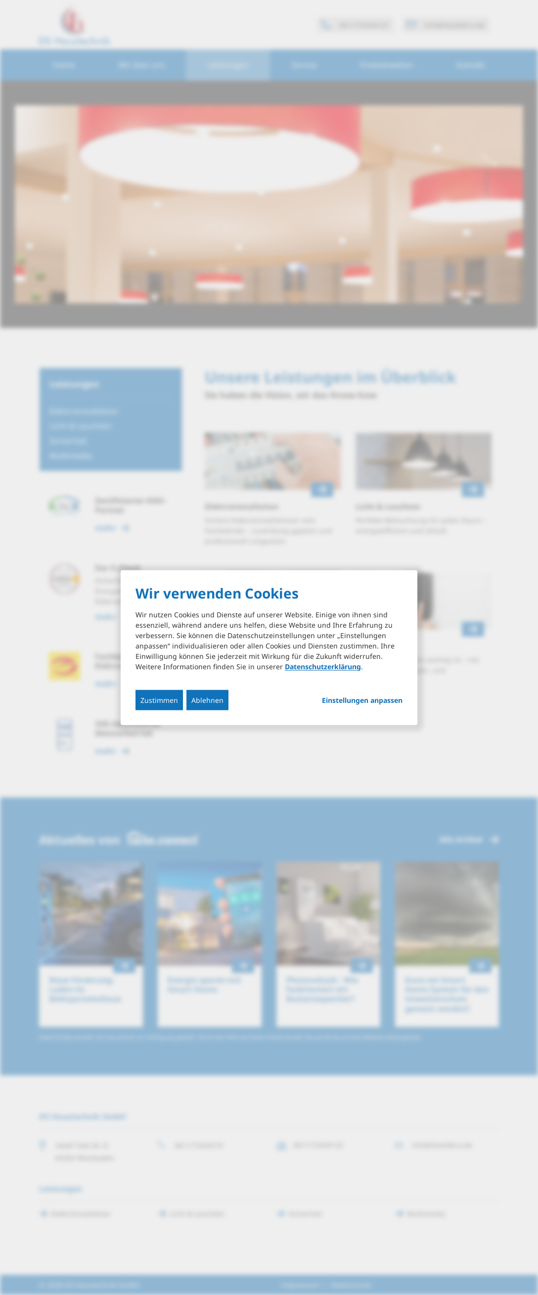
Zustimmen (159, 699)
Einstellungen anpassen (362, 700)
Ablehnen (207, 699)
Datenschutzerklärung (323, 666)
